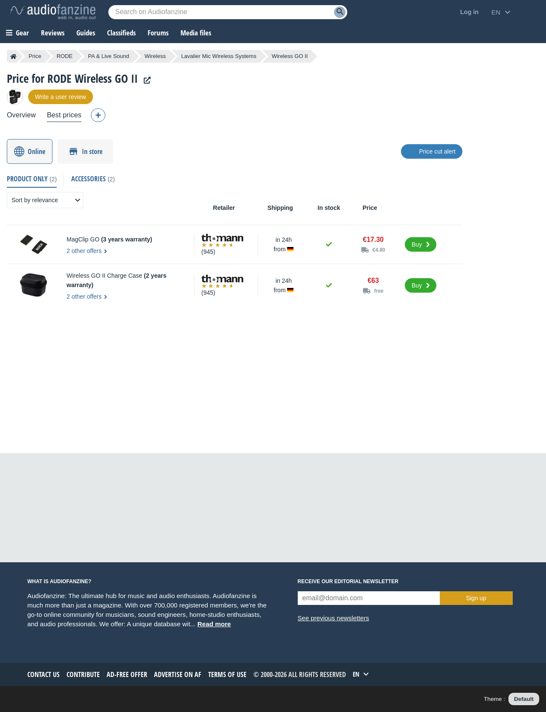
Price (35, 56)
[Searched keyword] (227, 12)
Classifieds (121, 33)
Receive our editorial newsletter (348, 581)
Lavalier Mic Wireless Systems (218, 56)
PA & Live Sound (108, 56)
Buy (417, 244)
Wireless (155, 56)
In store (92, 151)
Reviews (52, 33)
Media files (195, 33)
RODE (65, 56)
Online (36, 151)
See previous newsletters (333, 618)
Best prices (64, 115)
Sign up (476, 598)
